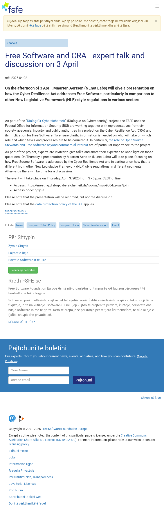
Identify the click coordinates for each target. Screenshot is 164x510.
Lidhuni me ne (18, 451)
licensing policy (19, 444)
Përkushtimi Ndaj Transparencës (31, 477)
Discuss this (14, 211)
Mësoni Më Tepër (20, 321)
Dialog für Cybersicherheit (46, 121)
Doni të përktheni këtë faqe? (27, 503)
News (13, 43)
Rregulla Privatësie (21, 470)
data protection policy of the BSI (59, 204)
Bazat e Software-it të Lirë (27, 260)
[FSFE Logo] (12, 7)
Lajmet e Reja (18, 253)
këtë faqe (35, 25)
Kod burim (16, 490)
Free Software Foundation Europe (64, 429)
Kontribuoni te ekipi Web (25, 497)
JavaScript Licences (22, 483)
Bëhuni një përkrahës (23, 270)
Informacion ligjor (21, 464)
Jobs (12, 457)
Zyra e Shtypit (18, 246)
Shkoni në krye (151, 397)
